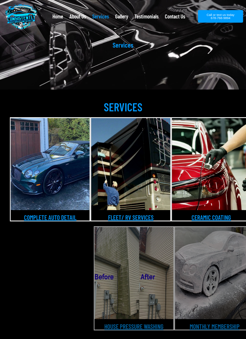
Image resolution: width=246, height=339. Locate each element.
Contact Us (175, 16)
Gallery (121, 16)
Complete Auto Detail (66, 217)
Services (100, 16)
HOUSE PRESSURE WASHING (205, 326)
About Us (77, 16)
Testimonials (146, 16)
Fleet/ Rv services (146, 217)
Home (57, 16)
